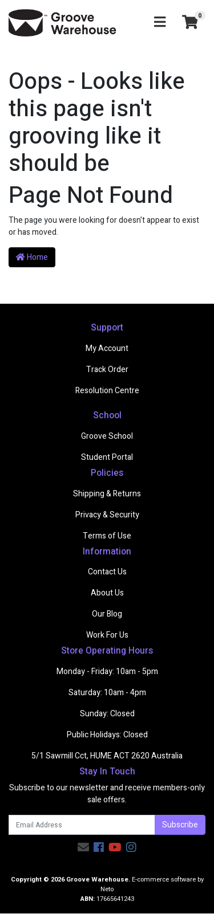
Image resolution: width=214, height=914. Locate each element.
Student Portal (107, 457)
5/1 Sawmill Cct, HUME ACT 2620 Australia (107, 756)
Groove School (107, 436)
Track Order (107, 370)
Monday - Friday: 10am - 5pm (107, 672)
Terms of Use (107, 536)
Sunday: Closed (107, 714)
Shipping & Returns (107, 494)
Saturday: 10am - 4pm (107, 693)
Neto (107, 889)
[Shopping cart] (190, 23)
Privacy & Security (107, 515)
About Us (107, 593)
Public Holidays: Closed (107, 735)
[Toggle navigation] (160, 22)
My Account (107, 348)
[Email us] (83, 847)
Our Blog (107, 614)
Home (32, 257)
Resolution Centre (107, 391)
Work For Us (107, 635)
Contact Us (107, 572)
